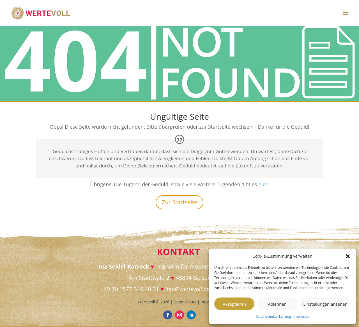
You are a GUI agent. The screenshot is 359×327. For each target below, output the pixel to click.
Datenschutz (185, 302)
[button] (348, 256)
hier (263, 184)
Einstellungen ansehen (325, 304)
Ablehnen (277, 304)
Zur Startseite (179, 202)
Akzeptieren (234, 304)
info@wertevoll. (184, 289)
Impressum (302, 316)
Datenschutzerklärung (273, 316)
